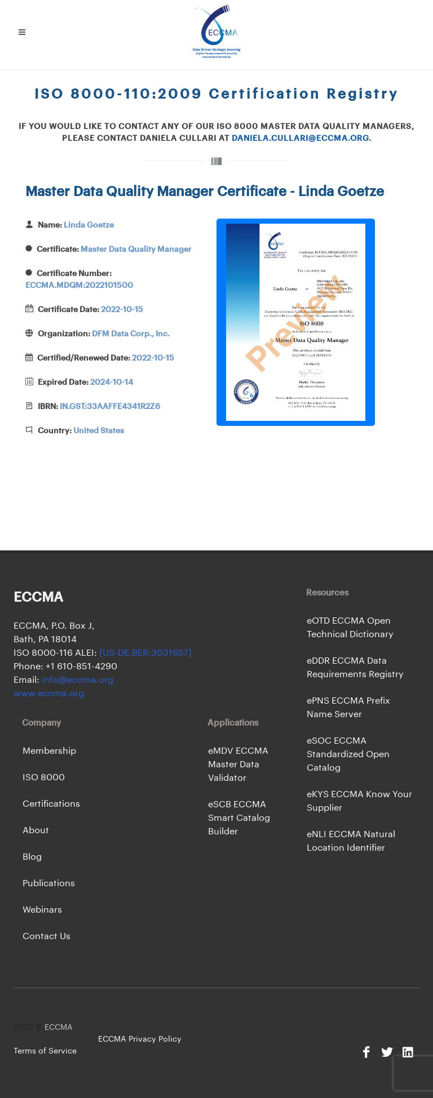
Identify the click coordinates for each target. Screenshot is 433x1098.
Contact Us (46, 936)
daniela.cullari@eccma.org (300, 139)
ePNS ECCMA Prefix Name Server (348, 707)
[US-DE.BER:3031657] (145, 652)
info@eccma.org (76, 679)
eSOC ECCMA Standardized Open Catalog (348, 754)
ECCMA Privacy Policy (140, 1039)
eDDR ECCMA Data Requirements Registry (355, 667)
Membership (49, 750)
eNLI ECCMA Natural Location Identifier (351, 841)
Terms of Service (45, 1051)
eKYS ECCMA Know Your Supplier (359, 801)
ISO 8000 (44, 777)
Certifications (51, 803)
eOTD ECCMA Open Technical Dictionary (350, 627)
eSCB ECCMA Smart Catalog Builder (239, 818)
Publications (49, 883)
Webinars (42, 909)
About (36, 830)
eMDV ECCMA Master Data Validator (238, 764)
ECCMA (59, 1028)
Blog (32, 856)
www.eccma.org (49, 693)
